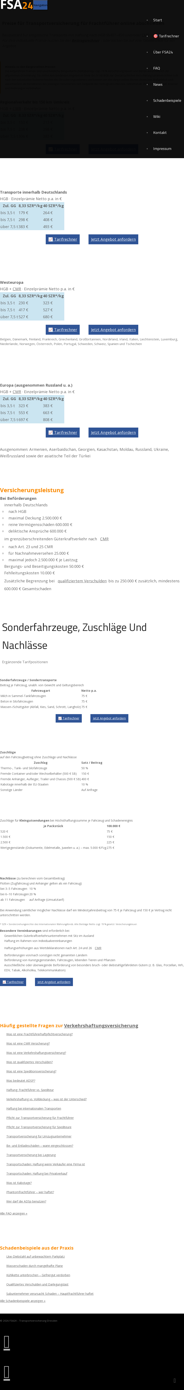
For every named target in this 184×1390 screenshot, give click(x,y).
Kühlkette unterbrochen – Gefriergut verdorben (38, 1274)
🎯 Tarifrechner (165, 37)
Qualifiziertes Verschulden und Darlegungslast (37, 1284)
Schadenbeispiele (166, 104)
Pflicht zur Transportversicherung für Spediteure (38, 1126)
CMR (17, 288)
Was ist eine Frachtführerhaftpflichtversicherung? (39, 1033)
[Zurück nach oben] (175, 1381)
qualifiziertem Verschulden (82, 580)
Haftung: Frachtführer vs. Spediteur (30, 1089)
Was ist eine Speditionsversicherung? (31, 1071)
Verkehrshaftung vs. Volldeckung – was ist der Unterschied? (46, 1099)
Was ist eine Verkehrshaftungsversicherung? (36, 1052)
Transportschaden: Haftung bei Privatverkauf (36, 1173)
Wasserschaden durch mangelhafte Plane (34, 1265)
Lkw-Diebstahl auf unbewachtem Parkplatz (35, 1256)
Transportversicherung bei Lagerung (31, 1154)
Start (156, 21)
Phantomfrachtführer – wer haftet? (30, 1191)
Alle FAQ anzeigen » (14, 1213)
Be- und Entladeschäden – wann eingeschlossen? (39, 1145)
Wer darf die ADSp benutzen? (26, 1201)
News (157, 87)
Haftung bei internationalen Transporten (33, 1108)
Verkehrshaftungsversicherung (100, 1025)
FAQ (155, 71)
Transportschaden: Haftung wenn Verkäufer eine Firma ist (45, 1164)
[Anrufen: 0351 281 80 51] (6, 1341)
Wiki (156, 121)
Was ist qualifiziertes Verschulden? (29, 1061)
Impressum (162, 154)
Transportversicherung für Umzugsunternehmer (38, 1136)
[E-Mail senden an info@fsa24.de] (6, 1371)
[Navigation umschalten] (40, 5)
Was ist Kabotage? (19, 1182)
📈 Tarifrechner (62, 239)
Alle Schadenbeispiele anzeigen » (23, 1300)
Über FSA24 (162, 54)
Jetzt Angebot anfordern (113, 239)
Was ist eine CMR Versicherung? (28, 1043)
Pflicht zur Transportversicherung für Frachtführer (40, 1117)
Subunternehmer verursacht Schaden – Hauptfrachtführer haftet (50, 1293)
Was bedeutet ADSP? (20, 1080)
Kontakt (159, 137)
